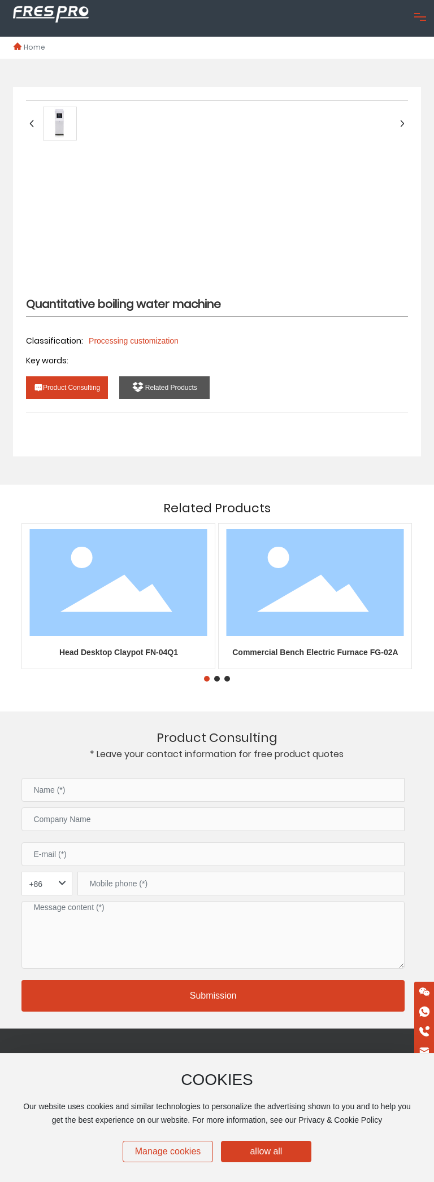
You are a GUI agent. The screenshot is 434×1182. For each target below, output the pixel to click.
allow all (266, 1151)
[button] (207, 679)
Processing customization (134, 340)
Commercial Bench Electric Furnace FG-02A (315, 652)
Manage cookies (168, 1151)
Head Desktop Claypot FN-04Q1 (118, 652)
